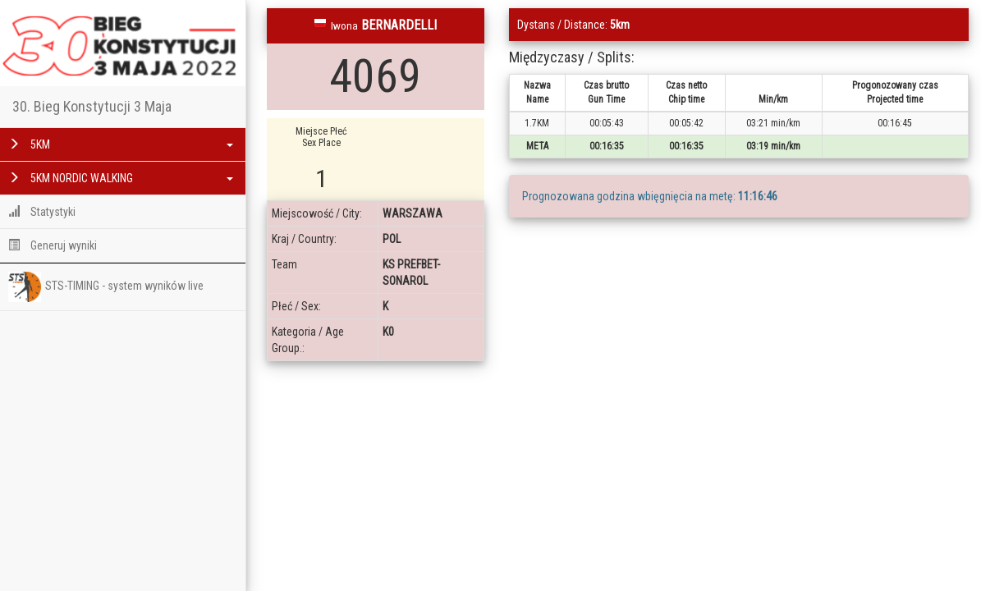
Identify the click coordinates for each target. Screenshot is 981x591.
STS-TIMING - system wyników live (106, 286)
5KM (120, 144)
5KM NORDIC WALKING (120, 178)
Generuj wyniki (52, 245)
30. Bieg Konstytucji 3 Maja (92, 106)
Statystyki (42, 211)
